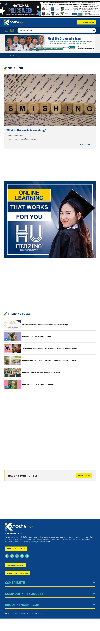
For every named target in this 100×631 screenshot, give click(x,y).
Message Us (84, 475)
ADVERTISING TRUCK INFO (18, 573)
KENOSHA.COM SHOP (15, 565)
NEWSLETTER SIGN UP (16, 548)
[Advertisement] (50, 428)
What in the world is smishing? (26, 130)
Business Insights (14, 135)
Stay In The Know (86, 22)
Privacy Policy (36, 613)
